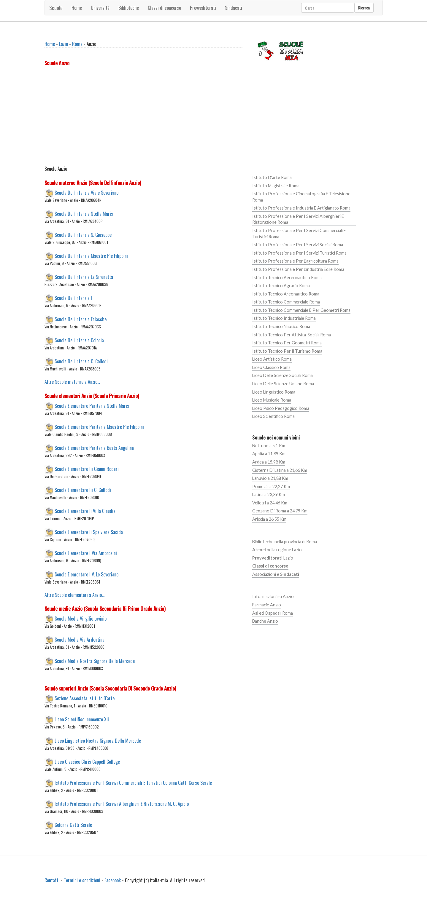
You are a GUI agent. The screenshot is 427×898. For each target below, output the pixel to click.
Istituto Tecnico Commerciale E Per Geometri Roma (301, 310)
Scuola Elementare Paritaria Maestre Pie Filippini (99, 426)
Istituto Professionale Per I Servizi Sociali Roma (297, 244)
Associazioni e (275, 574)
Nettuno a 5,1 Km (268, 445)
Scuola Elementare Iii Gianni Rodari (87, 468)
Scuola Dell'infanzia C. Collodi (81, 361)
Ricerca (364, 7)
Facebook (112, 880)
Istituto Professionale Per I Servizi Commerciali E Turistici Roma (299, 233)
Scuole (56, 8)
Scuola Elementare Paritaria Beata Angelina (94, 447)
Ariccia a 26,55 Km (269, 519)
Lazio (63, 43)
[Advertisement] (144, 117)
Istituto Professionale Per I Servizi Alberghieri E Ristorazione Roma (298, 219)
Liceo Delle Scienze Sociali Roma (282, 375)
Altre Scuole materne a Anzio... (72, 381)
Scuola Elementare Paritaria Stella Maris (92, 405)
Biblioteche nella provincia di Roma (284, 541)
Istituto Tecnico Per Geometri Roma (287, 342)
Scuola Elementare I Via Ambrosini (86, 553)
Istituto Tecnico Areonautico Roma (285, 293)
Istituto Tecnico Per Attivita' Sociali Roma (291, 334)
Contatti (52, 880)
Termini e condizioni (82, 880)
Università (100, 7)
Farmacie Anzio (266, 604)
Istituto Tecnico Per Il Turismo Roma (287, 351)
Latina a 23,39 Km (268, 494)
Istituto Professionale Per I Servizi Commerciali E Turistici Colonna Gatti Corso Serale (133, 782)
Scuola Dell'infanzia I (73, 297)
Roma (77, 43)
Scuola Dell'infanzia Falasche (81, 318)
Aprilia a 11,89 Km (268, 453)
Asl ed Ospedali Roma (272, 613)
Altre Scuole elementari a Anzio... (74, 594)
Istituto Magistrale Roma (275, 185)
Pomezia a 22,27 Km (271, 486)
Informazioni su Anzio (273, 596)
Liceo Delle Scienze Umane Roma (283, 383)
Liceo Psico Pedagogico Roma (280, 408)
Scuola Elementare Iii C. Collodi (83, 489)
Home (77, 7)
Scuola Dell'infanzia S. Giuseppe (83, 234)
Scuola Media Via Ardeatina (79, 639)
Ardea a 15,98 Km (268, 461)
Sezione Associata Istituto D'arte (85, 698)
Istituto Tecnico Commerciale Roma (286, 301)
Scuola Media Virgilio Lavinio (81, 618)
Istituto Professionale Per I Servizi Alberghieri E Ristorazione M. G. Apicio (122, 803)
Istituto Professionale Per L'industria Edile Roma (298, 269)
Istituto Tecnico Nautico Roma (281, 326)
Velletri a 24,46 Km (269, 502)
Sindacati (233, 7)
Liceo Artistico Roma (272, 359)
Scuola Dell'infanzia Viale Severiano (86, 192)
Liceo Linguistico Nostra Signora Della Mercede (98, 740)
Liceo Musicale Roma (271, 399)
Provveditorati (203, 7)
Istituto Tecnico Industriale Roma (284, 318)
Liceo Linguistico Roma (273, 391)
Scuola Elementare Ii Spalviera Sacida (89, 532)
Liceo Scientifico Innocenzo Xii (82, 719)
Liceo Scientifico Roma (273, 416)
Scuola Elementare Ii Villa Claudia (85, 510)
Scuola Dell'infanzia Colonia (79, 339)
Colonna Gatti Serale (73, 824)
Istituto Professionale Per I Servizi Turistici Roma (299, 252)
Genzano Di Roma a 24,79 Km (279, 510)
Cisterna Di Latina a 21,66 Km (279, 470)
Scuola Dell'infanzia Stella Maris (84, 213)
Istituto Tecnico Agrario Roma (281, 285)
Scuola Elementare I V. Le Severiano (86, 574)
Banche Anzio (265, 621)
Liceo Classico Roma (271, 367)
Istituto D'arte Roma (272, 177)
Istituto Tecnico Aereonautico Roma (287, 277)
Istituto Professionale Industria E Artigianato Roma (301, 207)
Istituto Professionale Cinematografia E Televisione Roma (301, 196)
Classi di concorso (164, 7)
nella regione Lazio (277, 549)
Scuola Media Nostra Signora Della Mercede (95, 660)
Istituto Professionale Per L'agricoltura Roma (295, 260)
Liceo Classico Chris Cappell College (87, 761)
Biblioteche (128, 7)
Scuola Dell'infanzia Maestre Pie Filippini (91, 255)
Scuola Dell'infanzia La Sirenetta (84, 276)
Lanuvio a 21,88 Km (270, 478)
